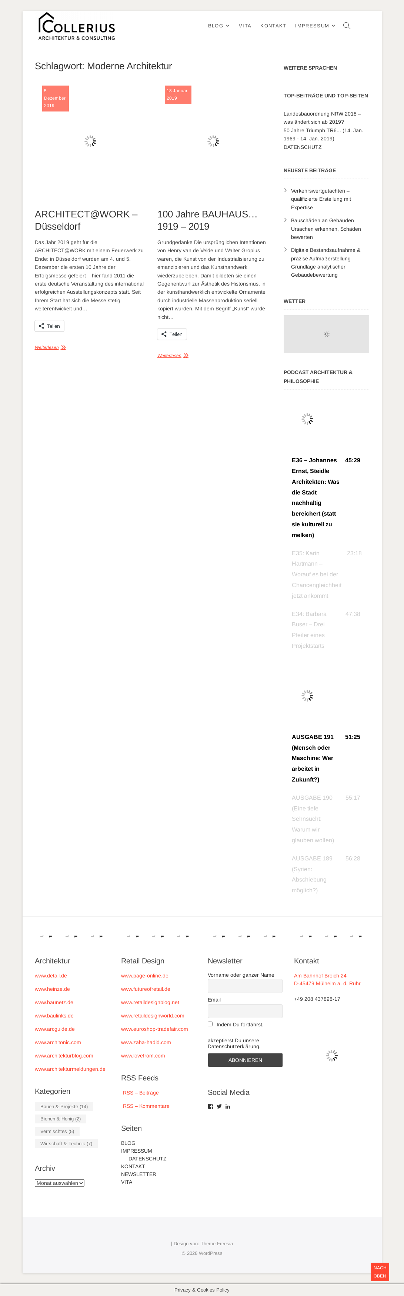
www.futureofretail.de (145, 989)
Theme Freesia (217, 1243)
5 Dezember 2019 (55, 98)
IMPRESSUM (312, 26)
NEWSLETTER (138, 1174)
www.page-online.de (144, 976)
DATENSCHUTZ (303, 147)
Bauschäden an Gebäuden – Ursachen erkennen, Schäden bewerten (326, 228)
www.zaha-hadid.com (146, 1042)
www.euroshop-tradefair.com (154, 1029)
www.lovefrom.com (143, 1056)
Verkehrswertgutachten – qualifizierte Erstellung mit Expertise (321, 199)
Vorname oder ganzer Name (241, 975)
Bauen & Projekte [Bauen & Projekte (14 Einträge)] (64, 1106)
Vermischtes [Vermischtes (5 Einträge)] (57, 1131)
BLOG (215, 26)
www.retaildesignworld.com (152, 1016)
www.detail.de (51, 976)
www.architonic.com (58, 1042)
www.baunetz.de (54, 1002)
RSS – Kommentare (145, 1106)
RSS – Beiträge (140, 1093)
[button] (326, 498)
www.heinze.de (52, 989)
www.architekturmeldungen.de (70, 1069)
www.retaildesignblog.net (150, 1002)
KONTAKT (273, 26)
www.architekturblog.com (64, 1056)
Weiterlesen (47, 347)
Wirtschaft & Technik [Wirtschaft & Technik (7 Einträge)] (66, 1143)
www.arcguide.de (55, 1029)
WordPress (211, 1253)
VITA (245, 26)
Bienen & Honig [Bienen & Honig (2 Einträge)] (60, 1119)
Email (214, 1000)
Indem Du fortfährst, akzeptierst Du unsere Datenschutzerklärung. (236, 1035)
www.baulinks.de (54, 1016)
